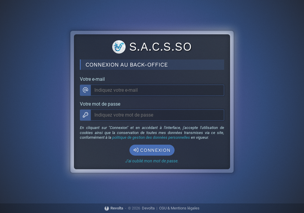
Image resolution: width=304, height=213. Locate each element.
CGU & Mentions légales (179, 208)
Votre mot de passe (100, 104)
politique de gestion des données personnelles (151, 137)
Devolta (148, 208)
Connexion (152, 150)
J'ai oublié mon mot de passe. (152, 161)
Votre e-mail (92, 79)
